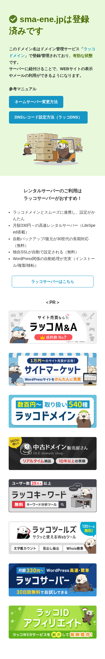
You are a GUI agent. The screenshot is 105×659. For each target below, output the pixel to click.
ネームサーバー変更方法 (36, 102)
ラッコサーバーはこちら (52, 281)
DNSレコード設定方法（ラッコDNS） (48, 117)
